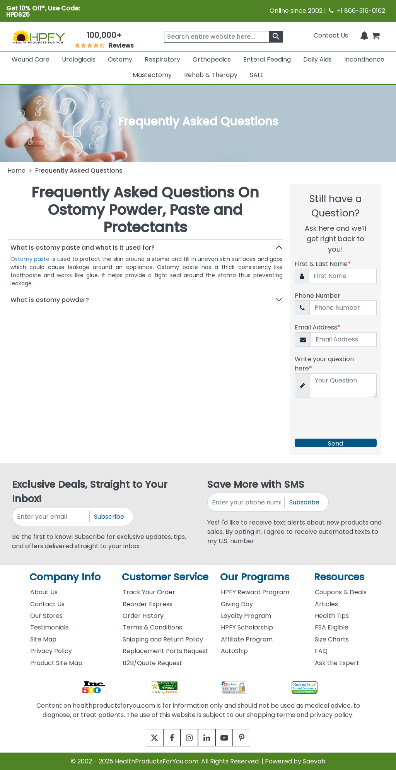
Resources (339, 577)
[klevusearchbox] (276, 37)
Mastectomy (152, 74)
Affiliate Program (247, 639)
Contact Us (331, 35)
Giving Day (237, 604)
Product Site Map (56, 663)
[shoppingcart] (375, 35)
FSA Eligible (331, 627)
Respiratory (162, 59)
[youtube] (230, 737)
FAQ (321, 651)
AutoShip (234, 651)
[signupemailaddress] (51, 516)
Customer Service (165, 577)
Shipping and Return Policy (163, 639)
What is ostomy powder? (49, 299)
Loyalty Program (246, 615)
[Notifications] (364, 35)
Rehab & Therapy (210, 74)
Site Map (43, 639)
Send (335, 443)
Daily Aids (317, 59)
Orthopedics (212, 59)
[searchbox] (223, 37)
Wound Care (31, 59)
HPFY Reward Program (255, 592)
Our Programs (254, 577)
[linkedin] (208, 737)
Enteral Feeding (267, 59)
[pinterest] (251, 737)
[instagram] (187, 737)
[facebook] (166, 737)
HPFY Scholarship (247, 627)
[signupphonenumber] (246, 502)
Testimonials (49, 627)
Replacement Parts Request (165, 651)
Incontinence (364, 59)
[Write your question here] (343, 385)
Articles (326, 604)
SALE (257, 74)
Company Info (65, 577)
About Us (44, 592)
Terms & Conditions (152, 627)
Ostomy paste (30, 259)
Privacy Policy (51, 651)
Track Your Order (149, 592)
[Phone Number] (342, 307)
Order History (143, 615)
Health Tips (332, 615)
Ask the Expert (337, 663)
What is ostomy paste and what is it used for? (82, 247)
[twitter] (145, 737)
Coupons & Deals (341, 592)
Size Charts (332, 639)
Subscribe (109, 516)
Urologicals (79, 59)
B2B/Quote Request (152, 663)
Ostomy (120, 59)
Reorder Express (147, 604)
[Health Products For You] (38, 36)
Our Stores (46, 615)
